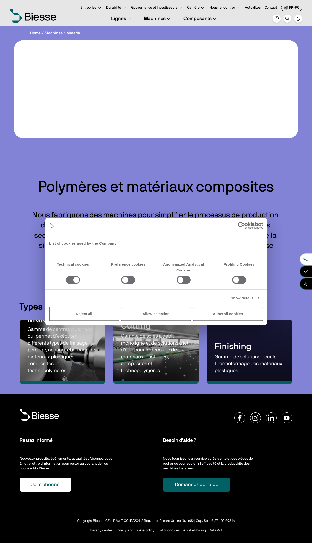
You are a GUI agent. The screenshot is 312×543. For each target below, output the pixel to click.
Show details (242, 298)
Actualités (253, 7)
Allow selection (156, 314)
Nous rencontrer (225, 8)
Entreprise (91, 8)
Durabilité (116, 8)
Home (35, 33)
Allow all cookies (228, 314)
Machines (158, 18)
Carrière (196, 8)
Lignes (121, 18)
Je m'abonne (45, 484)
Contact (271, 7)
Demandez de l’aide (196, 484)
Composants (200, 18)
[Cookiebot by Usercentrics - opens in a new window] (241, 225)
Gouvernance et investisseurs (157, 8)
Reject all (84, 314)
